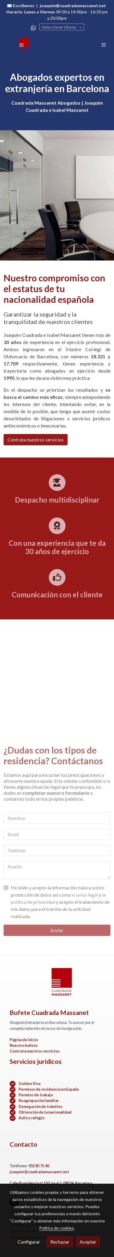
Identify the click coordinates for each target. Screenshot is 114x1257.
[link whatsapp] (33, 27)
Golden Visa (29, 1083)
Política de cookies (56, 1227)
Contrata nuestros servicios (35, 439)
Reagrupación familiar (39, 1100)
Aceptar (88, 1241)
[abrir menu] (103, 44)
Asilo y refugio (32, 1117)
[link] (24, 45)
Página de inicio (24, 1039)
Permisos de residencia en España (49, 1089)
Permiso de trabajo (36, 1094)
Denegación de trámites (41, 1106)
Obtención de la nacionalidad (45, 1112)
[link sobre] (57, 985)
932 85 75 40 (38, 1165)
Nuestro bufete (24, 1045)
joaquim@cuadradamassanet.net (39, 1171)
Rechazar (59, 1241)
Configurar (29, 1241)
